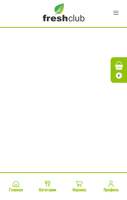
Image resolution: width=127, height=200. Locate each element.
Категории (47, 186)
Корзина (79, 186)
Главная (16, 186)
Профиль (111, 186)
